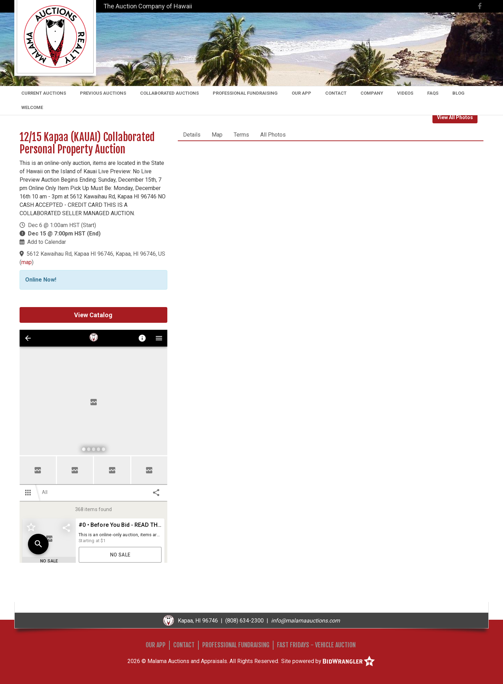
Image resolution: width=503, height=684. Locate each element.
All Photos (273, 134)
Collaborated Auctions (169, 93)
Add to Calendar (46, 242)
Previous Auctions (103, 93)
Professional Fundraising (245, 93)
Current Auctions (43, 93)
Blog (458, 93)
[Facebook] (480, 6)
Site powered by (328, 661)
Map (217, 134)
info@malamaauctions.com (305, 620)
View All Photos (455, 117)
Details (192, 134)
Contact (336, 93)
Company (371, 93)
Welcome (32, 107)
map (26, 262)
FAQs (432, 93)
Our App (301, 93)
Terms (241, 134)
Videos (405, 93)
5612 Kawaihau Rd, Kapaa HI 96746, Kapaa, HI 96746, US (96, 253)
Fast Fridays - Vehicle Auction (316, 645)
